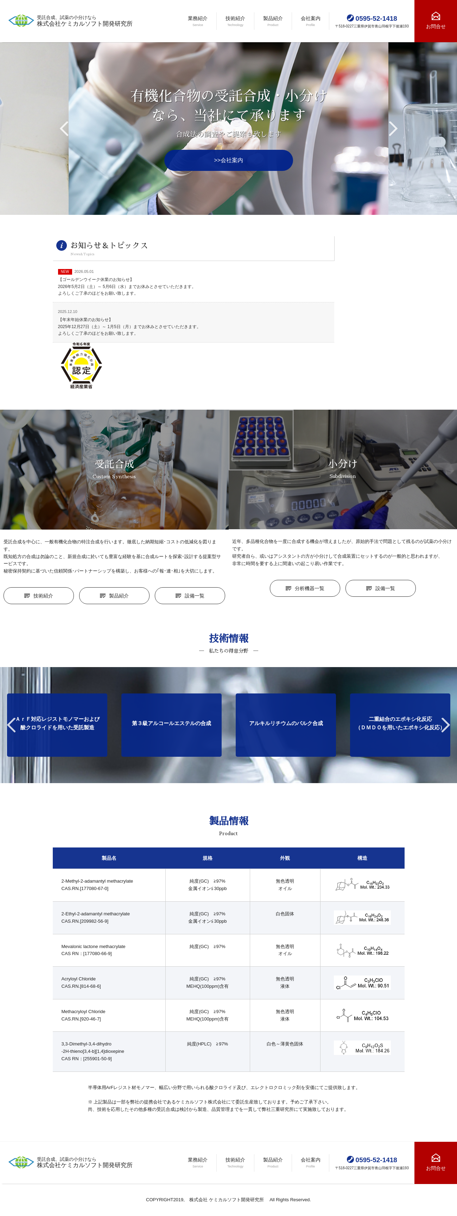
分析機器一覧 (309, 588)
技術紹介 (43, 596)
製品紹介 (119, 596)
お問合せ (436, 26)
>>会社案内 (228, 160)
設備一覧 (194, 596)
